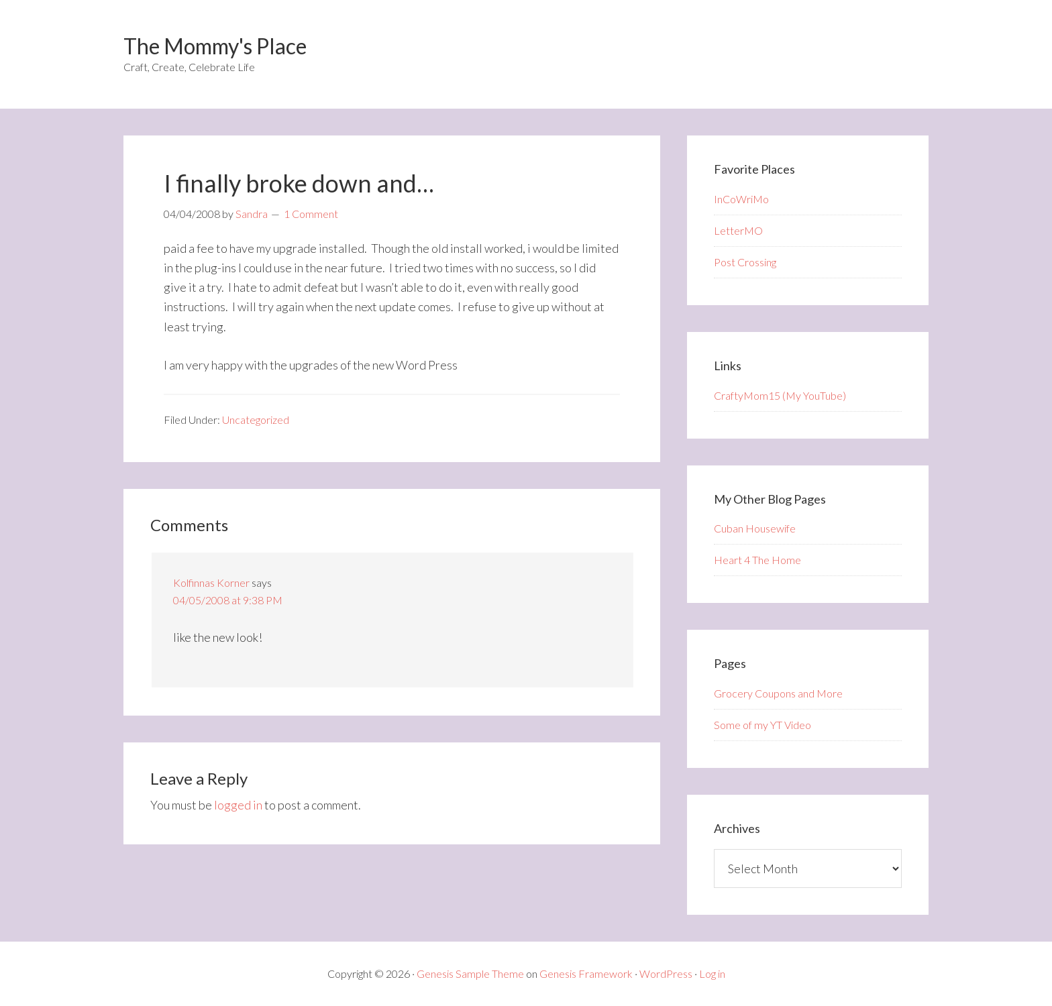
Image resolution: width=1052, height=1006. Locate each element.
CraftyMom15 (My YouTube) (780, 395)
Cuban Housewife (755, 528)
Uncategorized (255, 419)
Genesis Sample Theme (470, 973)
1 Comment (311, 213)
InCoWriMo (741, 198)
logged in (238, 804)
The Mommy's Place (215, 46)
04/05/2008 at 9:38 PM (227, 600)
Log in (712, 973)
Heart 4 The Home (757, 559)
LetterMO (738, 230)
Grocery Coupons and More (778, 693)
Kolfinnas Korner (211, 582)
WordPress (665, 973)
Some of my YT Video (762, 724)
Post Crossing (745, 262)
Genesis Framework (586, 973)
